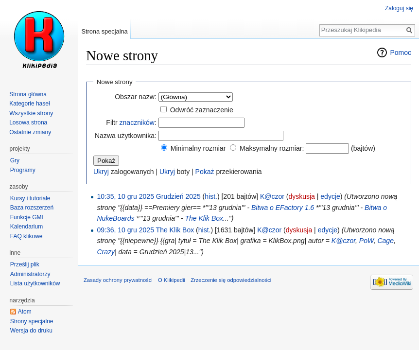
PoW (366, 241)
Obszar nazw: (136, 97)
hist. (211, 196)
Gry (14, 160)
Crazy (106, 252)
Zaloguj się (399, 8)
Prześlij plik (24, 264)
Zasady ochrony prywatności (118, 280)
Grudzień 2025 (178, 196)
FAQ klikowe (26, 236)
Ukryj (101, 171)
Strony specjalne (31, 321)
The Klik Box (204, 218)
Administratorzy (30, 274)
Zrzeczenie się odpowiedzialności (231, 280)
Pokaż (204, 171)
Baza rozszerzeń (31, 207)
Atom (25, 311)
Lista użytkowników (35, 283)
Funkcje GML (27, 217)
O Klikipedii (171, 280)
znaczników (137, 122)
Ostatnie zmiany (30, 132)
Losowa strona (28, 122)
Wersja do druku (31, 330)
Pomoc (400, 52)
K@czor (343, 241)
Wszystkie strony (31, 113)
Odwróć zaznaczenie (201, 110)
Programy (22, 170)
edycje (330, 196)
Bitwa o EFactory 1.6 (282, 207)
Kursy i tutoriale (30, 198)
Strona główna (28, 94)
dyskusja (301, 196)
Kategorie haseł (29, 103)
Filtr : (131, 122)
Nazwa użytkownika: (126, 136)
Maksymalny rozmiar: (272, 148)
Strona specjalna (104, 31)
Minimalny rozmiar (198, 148)
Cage (385, 241)
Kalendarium (26, 226)
